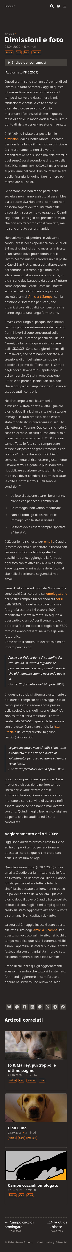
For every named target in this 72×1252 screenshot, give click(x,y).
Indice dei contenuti (29, 62)
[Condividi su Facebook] (25, 1007)
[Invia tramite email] (17, 1007)
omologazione (56, 593)
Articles (9, 34)
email (48, 541)
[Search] (52, 6)
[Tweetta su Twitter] (48, 1007)
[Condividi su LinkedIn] (32, 1007)
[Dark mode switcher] (58, 6)
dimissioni (12, 139)
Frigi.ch (10, 6)
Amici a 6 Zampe (40, 296)
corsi (59, 599)
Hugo (52, 1242)
